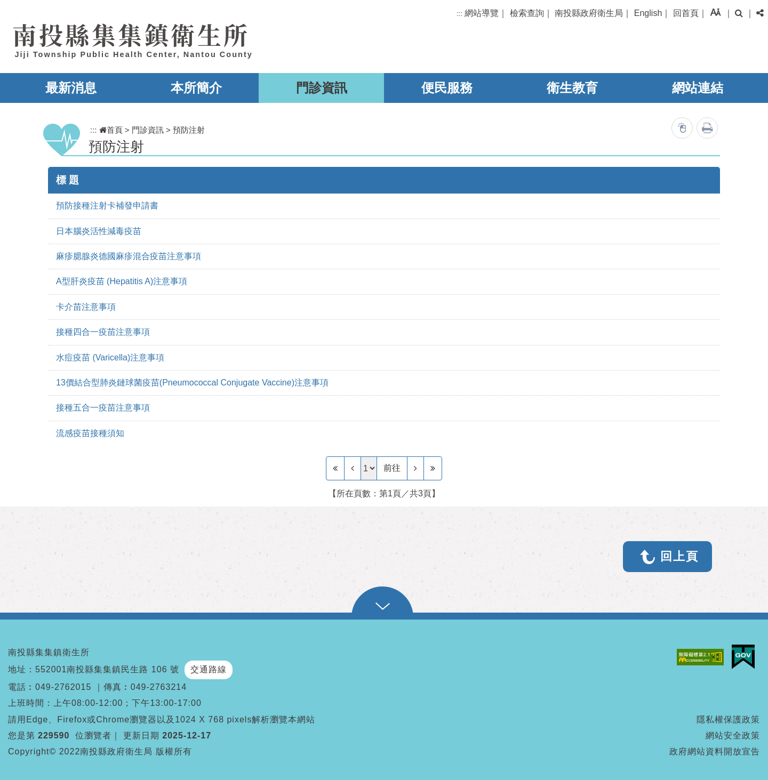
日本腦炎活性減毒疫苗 (98, 231)
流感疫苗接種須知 (90, 433)
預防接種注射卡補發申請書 (107, 205)
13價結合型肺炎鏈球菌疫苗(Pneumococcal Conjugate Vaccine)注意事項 (192, 382)
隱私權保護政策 (728, 719)
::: (459, 14)
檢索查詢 (527, 13)
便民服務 (447, 88)
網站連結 (697, 88)
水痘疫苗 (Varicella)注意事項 (110, 357)
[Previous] (352, 468)
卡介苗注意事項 (86, 306)
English (648, 13)
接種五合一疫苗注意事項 (103, 407)
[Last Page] (432, 468)
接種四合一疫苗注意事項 (103, 331)
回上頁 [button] (679, 556)
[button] (715, 12)
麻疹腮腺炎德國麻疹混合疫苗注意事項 (128, 256)
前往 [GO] (392, 467)
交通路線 (208, 669)
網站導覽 (482, 13)
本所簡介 (196, 88)
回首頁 (686, 13)
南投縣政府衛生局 (589, 13)
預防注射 (189, 129)
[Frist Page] (335, 468)
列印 (707, 128)
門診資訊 (321, 88)
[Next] (415, 468)
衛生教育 (572, 88)
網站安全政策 (733, 735)
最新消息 (71, 88)
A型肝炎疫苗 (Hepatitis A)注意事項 (121, 281)
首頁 (111, 129)
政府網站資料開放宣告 (714, 751)
